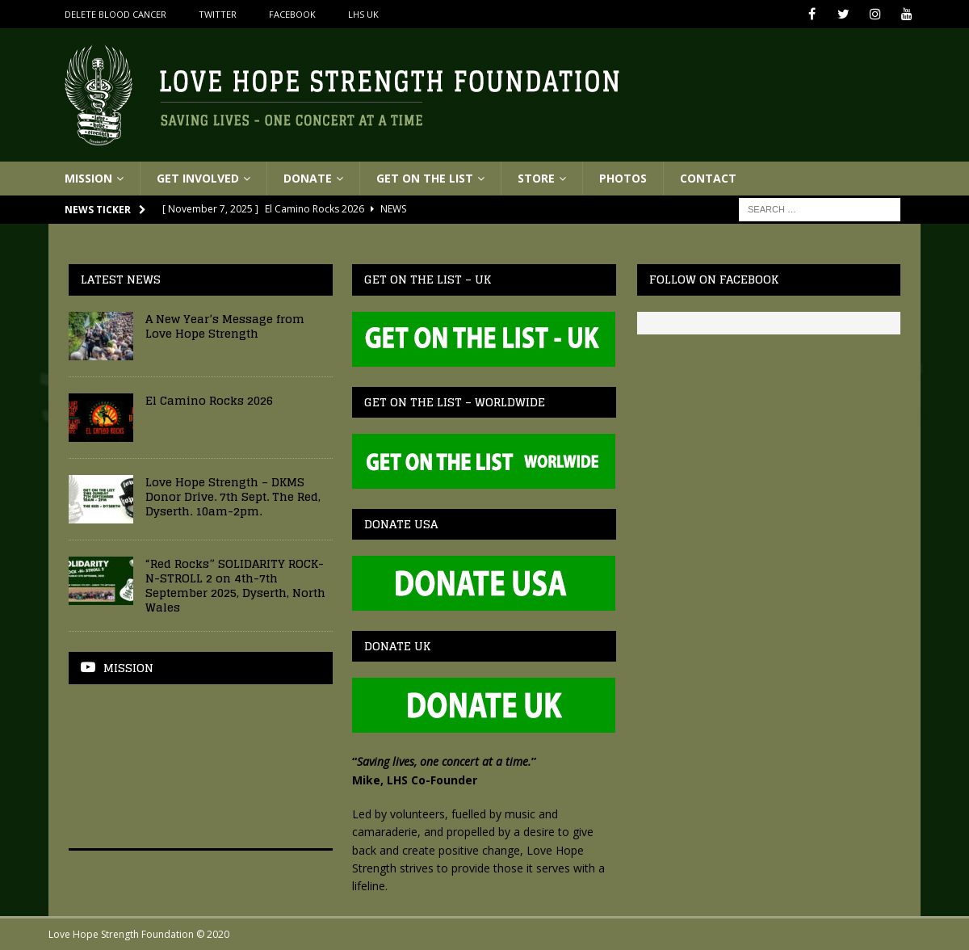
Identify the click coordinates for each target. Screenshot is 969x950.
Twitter (218, 14)
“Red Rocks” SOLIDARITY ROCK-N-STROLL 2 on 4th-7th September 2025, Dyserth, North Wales (235, 585)
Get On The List (424, 178)
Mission (88, 178)
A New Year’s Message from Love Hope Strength (224, 326)
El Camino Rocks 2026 (209, 400)
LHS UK (363, 14)
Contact (708, 178)
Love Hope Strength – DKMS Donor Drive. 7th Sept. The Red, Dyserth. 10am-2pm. (233, 496)
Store (536, 178)
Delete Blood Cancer (115, 14)
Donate (307, 178)
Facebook (292, 14)
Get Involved (198, 178)
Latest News (121, 279)
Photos (623, 178)
